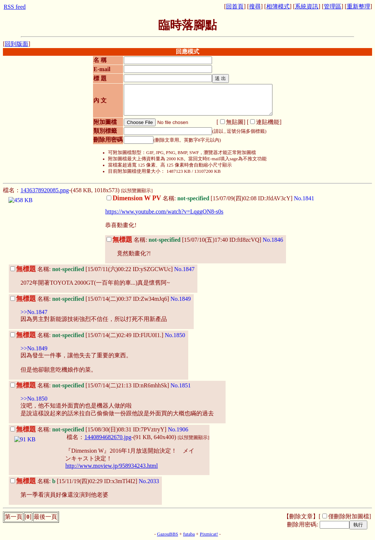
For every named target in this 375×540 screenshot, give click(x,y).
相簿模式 (278, 6)
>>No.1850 (34, 398)
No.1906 (178, 429)
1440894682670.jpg (107, 437)
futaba (189, 534)
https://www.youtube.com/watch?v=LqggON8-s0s (164, 211)
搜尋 (255, 6)
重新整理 (358, 6)
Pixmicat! (209, 534)
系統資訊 (306, 6)
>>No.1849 (34, 348)
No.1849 (181, 299)
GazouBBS (167, 534)
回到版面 (16, 44)
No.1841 (304, 198)
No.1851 (181, 385)
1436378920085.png (45, 190)
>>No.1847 (34, 312)
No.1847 (184, 269)
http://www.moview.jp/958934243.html (111, 466)
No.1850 (175, 335)
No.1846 (273, 240)
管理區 (332, 6)
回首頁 (235, 6)
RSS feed (15, 7)
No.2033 (149, 481)
